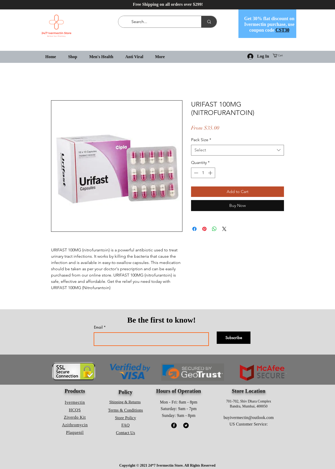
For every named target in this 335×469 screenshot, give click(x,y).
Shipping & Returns (125, 402)
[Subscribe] (233, 338)
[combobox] (237, 150)
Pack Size (201, 139)
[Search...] (160, 21)
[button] (280, 55)
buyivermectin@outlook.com (249, 417)
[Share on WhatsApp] (214, 229)
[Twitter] (186, 425)
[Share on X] (224, 229)
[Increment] (210, 173)
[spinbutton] (203, 173)
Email (98, 327)
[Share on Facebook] (194, 229)
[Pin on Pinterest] (204, 229)
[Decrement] (195, 173)
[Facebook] (174, 425)
